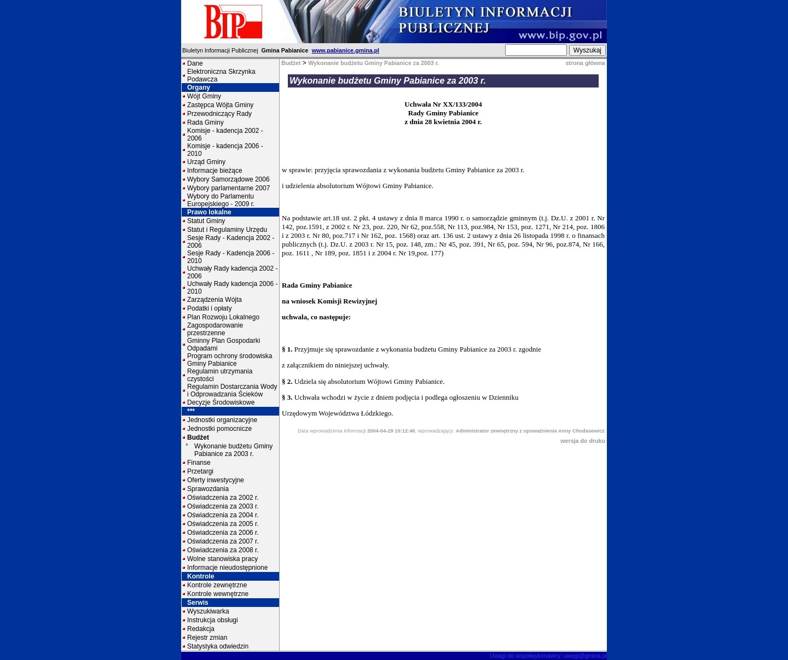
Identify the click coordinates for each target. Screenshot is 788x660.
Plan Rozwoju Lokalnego (223, 317)
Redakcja (201, 629)
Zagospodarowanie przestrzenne (215, 329)
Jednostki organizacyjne (222, 420)
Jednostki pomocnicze (219, 429)
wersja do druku (582, 440)
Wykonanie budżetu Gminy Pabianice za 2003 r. (233, 450)
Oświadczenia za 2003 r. (223, 506)
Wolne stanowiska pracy (222, 559)
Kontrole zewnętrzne (217, 585)
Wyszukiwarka (208, 611)
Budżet (198, 437)
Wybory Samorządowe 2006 (228, 179)
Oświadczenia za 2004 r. (223, 515)
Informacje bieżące (214, 170)
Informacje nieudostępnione (227, 567)
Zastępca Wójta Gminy (220, 105)
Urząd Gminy (206, 162)
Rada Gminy (205, 122)
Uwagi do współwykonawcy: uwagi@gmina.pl (548, 655)
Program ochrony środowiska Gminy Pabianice (229, 359)
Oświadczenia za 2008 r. (223, 550)
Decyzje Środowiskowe (220, 402)
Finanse (199, 462)
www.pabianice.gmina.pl (345, 50)
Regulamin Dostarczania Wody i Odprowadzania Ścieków (232, 390)
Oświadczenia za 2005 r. (223, 524)
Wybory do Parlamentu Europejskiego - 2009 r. (220, 200)
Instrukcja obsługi (212, 620)
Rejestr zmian (207, 637)
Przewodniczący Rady (219, 114)
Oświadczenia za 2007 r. (223, 541)
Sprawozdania (208, 489)
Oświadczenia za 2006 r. (223, 532)
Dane (195, 63)
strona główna (585, 63)
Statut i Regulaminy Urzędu (227, 229)
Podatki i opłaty (209, 308)
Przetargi (200, 471)
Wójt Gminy (204, 96)
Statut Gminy (206, 221)
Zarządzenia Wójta (214, 299)
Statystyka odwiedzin (217, 646)
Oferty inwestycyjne (215, 480)
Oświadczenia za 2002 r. (223, 497)
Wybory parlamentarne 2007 (228, 188)
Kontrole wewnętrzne (217, 594)
